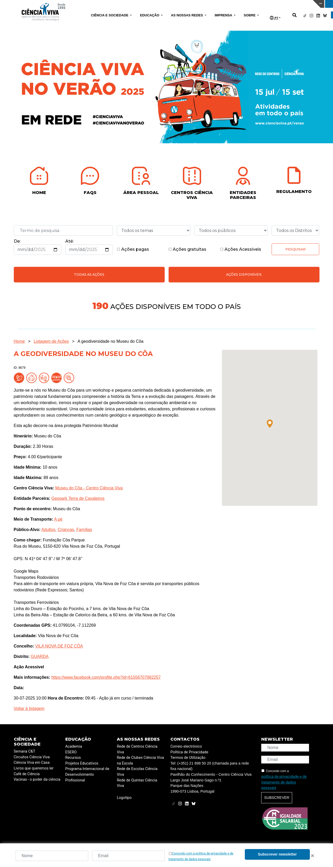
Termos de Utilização (188, 757)
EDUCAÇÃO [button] (150, 15)
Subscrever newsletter (277, 854)
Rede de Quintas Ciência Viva (137, 783)
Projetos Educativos (81, 763)
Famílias (84, 529)
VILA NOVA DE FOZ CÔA (59, 646)
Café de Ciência (27, 774)
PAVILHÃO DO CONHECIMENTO (146, 3)
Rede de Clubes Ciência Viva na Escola (140, 760)
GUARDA (39, 656)
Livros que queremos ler (34, 768)
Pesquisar (295, 249)
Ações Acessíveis (240, 249)
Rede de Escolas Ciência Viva (137, 772)
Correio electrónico (186, 746)
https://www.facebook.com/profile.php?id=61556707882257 (106, 677)
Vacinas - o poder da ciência (37, 779)
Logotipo (124, 797)
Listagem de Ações (51, 341)
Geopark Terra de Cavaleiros (77, 498)
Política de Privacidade (189, 752)
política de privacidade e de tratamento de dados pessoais (283, 782)
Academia (73, 746)
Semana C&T (24, 751)
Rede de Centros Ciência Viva (137, 749)
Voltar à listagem (29, 708)
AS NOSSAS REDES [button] (187, 15)
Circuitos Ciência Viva (32, 757)
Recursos (73, 757)
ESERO (71, 752)
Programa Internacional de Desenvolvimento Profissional (87, 774)
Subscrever (276, 797)
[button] (270, 423)
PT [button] (274, 18)
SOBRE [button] (250, 15)
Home (19, 341)
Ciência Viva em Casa (32, 762)
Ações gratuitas (187, 249)
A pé (58, 519)
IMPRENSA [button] (224, 15)
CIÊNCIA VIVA (221, 4)
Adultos (48, 529)
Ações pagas (133, 249)
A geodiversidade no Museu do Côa (111, 341)
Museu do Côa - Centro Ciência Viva (89, 488)
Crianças (65, 529)
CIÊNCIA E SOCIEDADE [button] (110, 15)
